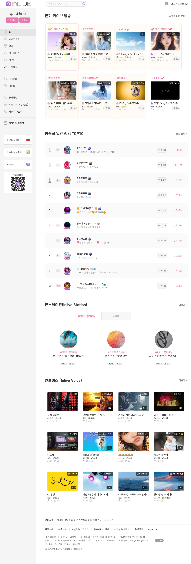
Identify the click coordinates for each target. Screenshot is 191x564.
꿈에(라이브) (53, 415)
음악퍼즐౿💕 (157, 78)
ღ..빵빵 (51, 494)
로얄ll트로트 (54, 78)
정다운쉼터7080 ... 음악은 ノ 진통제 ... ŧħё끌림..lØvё (96, 103)
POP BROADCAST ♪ (87, 257)
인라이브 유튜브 (19, 140)
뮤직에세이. (122, 78)
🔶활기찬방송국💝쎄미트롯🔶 (91, 212)
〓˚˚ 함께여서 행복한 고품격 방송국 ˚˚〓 (95, 151)
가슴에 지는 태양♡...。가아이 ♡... (133, 415)
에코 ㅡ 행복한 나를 (164, 415)
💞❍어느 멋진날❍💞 (161, 29)
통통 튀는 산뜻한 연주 (116, 355)
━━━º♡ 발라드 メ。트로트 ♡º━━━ (165, 54)
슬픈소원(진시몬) (91, 454)
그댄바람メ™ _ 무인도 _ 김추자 (98, 415)
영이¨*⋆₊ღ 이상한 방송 (164, 103)
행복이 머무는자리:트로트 (89, 227)
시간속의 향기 (161, 454)
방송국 (24, 20)
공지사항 (49, 520)
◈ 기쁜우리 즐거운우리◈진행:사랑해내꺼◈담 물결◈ (61, 103)
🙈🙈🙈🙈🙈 (125, 454)
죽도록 (50, 454)
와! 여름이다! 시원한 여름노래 (68, 355)
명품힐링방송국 (84, 197)
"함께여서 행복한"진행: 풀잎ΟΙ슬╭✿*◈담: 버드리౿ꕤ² (96, 54)
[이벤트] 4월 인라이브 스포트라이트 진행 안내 (79, 520)
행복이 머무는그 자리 (87, 223)
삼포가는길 (82, 238)
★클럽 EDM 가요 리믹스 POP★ (92, 287)
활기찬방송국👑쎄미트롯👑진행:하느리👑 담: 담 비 (61, 54)
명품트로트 (82, 193)
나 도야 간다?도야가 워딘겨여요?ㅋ (133, 494)
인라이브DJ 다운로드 (19, 152)
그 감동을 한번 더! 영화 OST (163, 355)
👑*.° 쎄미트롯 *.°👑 (58, 29)
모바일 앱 (19, 164)
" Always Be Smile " (128, 54)
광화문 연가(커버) (163, 494)
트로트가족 (82, 178)
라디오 (73, 58)
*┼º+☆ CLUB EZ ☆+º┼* (90, 283)
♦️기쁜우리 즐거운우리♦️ (87, 166)
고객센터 (159, 540)
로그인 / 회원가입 (179, 3)
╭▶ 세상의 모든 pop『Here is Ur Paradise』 (99, 272)
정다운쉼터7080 (90, 78)
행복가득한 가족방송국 (87, 182)
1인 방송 (12, 20)
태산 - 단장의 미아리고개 (95, 494)
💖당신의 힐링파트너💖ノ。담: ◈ (93, 242)
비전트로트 (88, 29)
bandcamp (123, 29)
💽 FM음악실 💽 (85, 268)
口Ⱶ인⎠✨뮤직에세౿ (128, 103)
